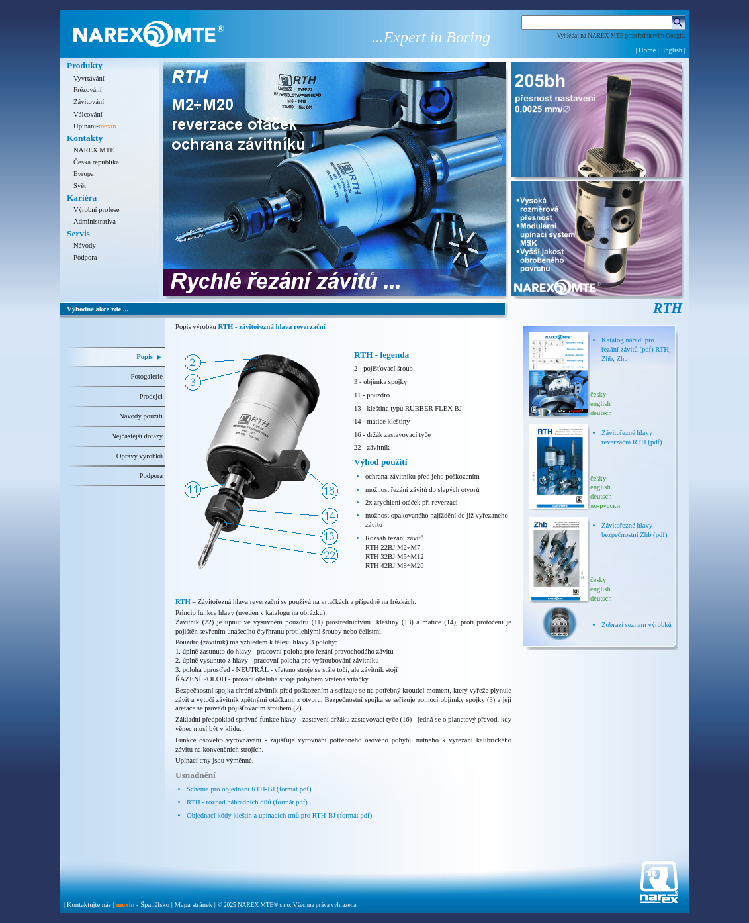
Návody (84, 245)
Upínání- (94, 126)
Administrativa (94, 221)
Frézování (87, 89)
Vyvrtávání (89, 78)
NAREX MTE (93, 150)
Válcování (88, 114)
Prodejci (151, 396)
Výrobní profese (96, 209)
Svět (79, 185)
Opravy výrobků (139, 456)
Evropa (83, 173)
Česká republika (96, 162)
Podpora (85, 257)
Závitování (88, 101)
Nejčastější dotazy (137, 436)
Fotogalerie (146, 376)
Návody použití (141, 416)
